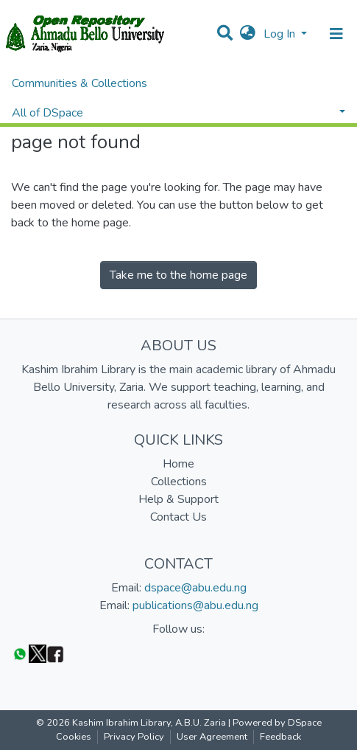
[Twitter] (37, 653)
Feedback (280, 736)
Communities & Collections (79, 83)
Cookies (73, 736)
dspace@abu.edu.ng (195, 588)
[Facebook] (55, 653)
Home (178, 464)
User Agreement (212, 736)
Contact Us (178, 517)
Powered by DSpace (277, 722)
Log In (281, 34)
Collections (179, 481)
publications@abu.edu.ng (195, 605)
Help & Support (178, 499)
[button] (248, 34)
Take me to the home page (178, 275)
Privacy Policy (134, 736)
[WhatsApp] (20, 653)
